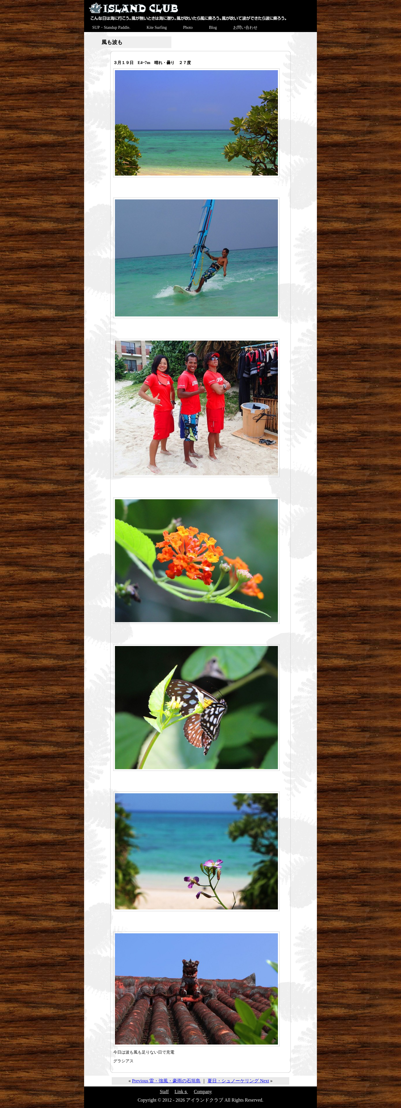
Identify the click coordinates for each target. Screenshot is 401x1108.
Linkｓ (181, 1091)
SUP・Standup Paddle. (111, 27)
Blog (213, 27)
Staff (164, 1091)
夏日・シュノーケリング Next (238, 1080)
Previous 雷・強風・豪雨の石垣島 (166, 1080)
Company (203, 1091)
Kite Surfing (157, 27)
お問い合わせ (245, 27)
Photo (188, 27)
